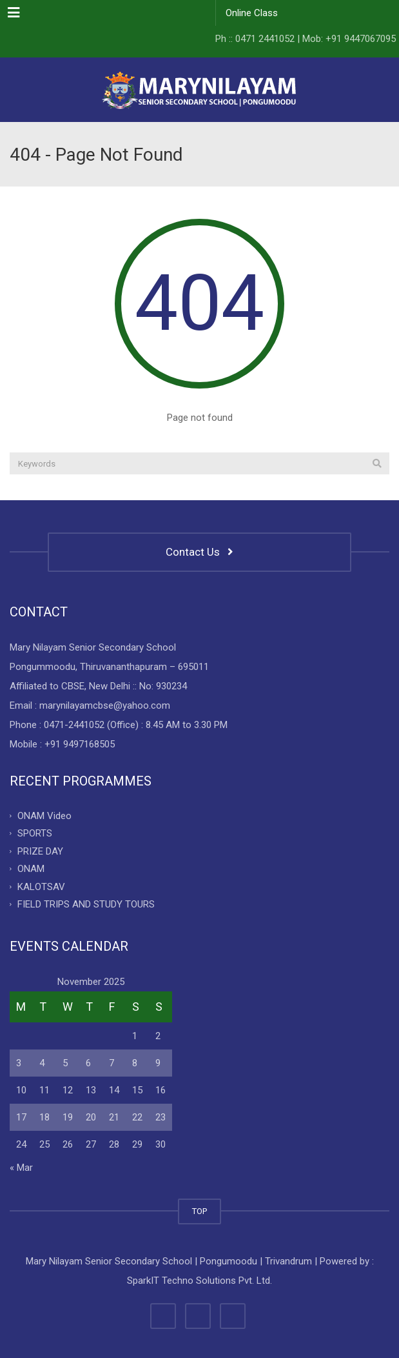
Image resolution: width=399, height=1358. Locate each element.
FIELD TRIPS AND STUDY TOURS (86, 904)
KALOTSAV (41, 886)
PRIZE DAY (40, 850)
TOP (199, 1211)
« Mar (21, 1167)
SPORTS (34, 833)
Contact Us (199, 551)
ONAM (30, 869)
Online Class (252, 13)
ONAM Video (44, 815)
